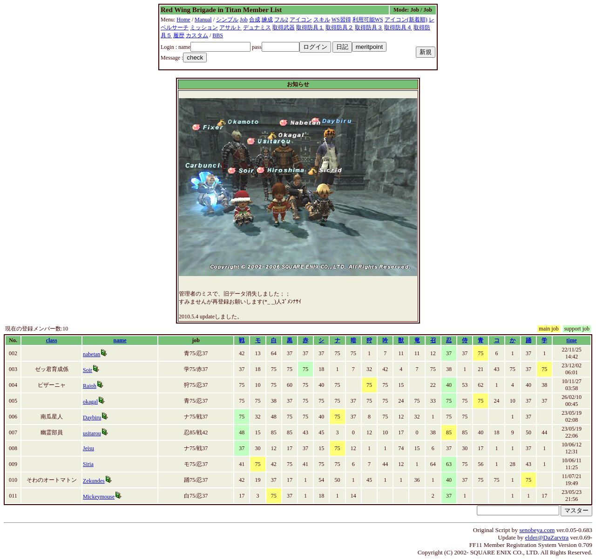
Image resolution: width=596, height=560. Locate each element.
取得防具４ (398, 27)
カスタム (197, 35)
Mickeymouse (99, 496)
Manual (203, 19)
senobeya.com (537, 529)
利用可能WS (367, 19)
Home (183, 19)
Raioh (89, 386)
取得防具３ (369, 27)
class (51, 340)
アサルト (230, 27)
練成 (267, 19)
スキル (321, 19)
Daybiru (92, 417)
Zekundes (94, 481)
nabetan (91, 354)
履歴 (178, 35)
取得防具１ (310, 27)
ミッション (204, 27)
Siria (88, 464)
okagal (90, 401)
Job (244, 19)
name (120, 340)
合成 (254, 19)
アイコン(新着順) (406, 19)
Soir (87, 370)
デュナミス (257, 27)
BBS (217, 35)
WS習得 (341, 19)
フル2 (281, 19)
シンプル (227, 19)
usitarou (92, 433)
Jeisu (88, 448)
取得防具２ (339, 27)
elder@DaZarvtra (547, 537)
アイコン (301, 19)
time (571, 340)
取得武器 (283, 27)
